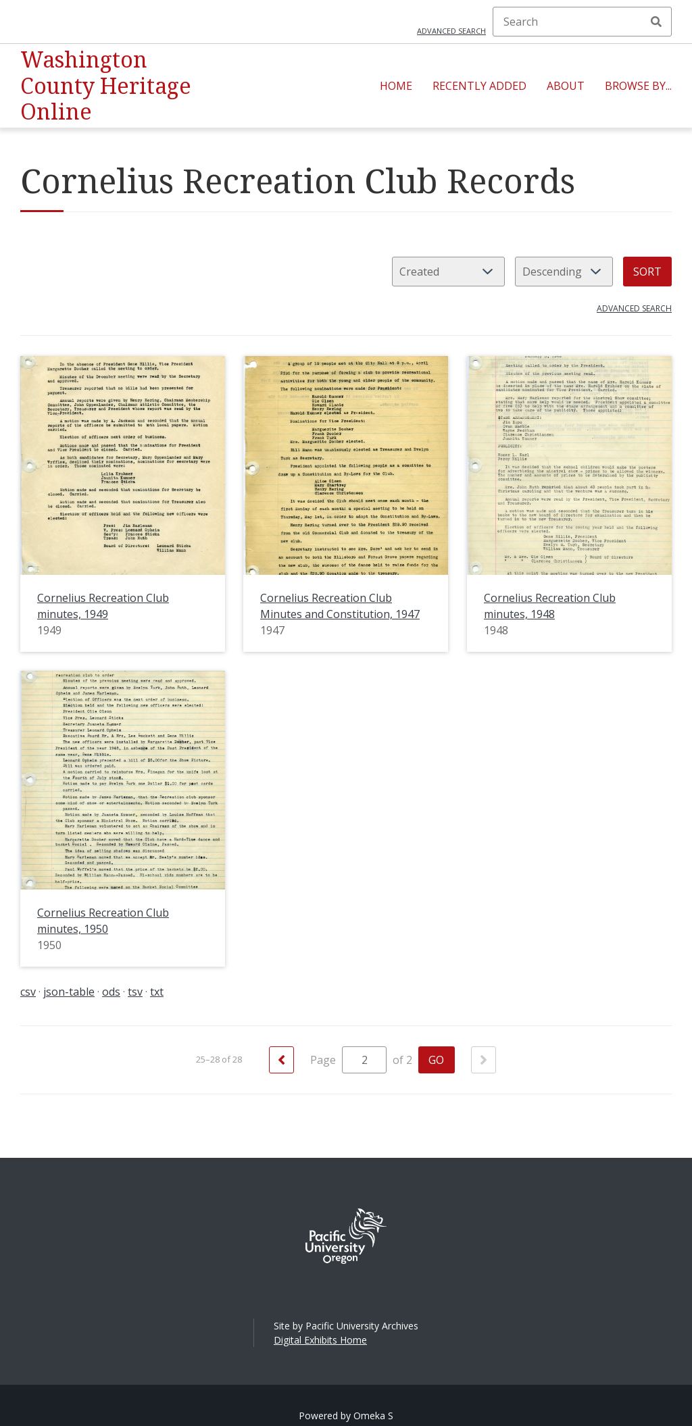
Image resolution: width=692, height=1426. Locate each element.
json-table (69, 991)
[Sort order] (564, 271)
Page (348, 1059)
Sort (647, 271)
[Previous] (281, 1059)
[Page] (364, 1059)
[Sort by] (448, 271)
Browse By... (638, 85)
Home (396, 85)
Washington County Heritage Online (105, 85)
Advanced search (451, 31)
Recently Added (479, 85)
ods (111, 991)
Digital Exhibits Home (320, 1339)
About (566, 85)
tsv (135, 991)
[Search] (582, 21)
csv (28, 991)
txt (157, 991)
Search (656, 21)
